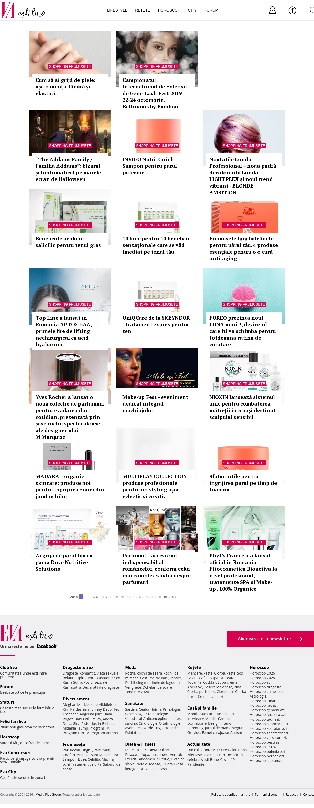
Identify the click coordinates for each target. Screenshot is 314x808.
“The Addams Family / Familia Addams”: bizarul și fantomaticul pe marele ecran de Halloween (68, 169)
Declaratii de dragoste (100, 687)
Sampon (70, 759)
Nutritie (162, 759)
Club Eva (8, 667)
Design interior (220, 723)
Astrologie (258, 696)
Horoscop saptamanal (268, 760)
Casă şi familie (202, 708)
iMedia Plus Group (48, 794)
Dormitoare (197, 723)
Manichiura (108, 754)
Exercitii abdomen (140, 759)
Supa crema (227, 682)
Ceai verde (144, 727)
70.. (147, 597)
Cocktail (209, 682)
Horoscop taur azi (264, 719)
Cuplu (79, 677)
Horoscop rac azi (263, 705)
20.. (117, 597)
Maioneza (224, 686)
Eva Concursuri (15, 752)
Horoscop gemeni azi (267, 710)
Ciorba (219, 673)
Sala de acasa (156, 768)
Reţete (194, 667)
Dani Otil (81, 718)
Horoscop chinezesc (266, 691)
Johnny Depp (101, 709)
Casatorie (105, 677)
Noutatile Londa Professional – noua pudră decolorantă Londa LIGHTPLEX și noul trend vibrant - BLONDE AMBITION (242, 176)
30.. (123, 597)
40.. (129, 597)
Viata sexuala (108, 673)
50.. (135, 597)
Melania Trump (75, 728)
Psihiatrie (133, 732)
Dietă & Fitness (140, 744)
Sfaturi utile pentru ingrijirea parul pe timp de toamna (243, 483)
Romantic (87, 673)
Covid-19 (227, 759)
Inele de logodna (166, 682)
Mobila (211, 718)
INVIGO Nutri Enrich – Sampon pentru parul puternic (150, 166)
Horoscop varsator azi (268, 737)
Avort (129, 727)
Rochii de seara (149, 673)
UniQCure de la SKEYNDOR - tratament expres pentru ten (156, 324)
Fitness (141, 749)
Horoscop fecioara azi (268, 714)
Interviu (211, 749)
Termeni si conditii (268, 794)
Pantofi (175, 678)
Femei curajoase (215, 732)
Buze (82, 759)
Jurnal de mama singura (225, 727)
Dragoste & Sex (78, 667)
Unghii (86, 750)
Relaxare (132, 754)
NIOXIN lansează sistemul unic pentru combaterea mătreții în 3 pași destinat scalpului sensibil (242, 407)
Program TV (99, 728)
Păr (66, 750)
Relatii (68, 677)
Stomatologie (157, 713)
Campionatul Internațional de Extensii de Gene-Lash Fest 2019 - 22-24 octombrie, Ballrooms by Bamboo (154, 93)
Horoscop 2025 (262, 677)
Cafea (203, 677)
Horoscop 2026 (262, 673)
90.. (160, 597)
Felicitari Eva (13, 721)
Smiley (95, 718)
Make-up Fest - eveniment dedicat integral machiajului (155, 404)
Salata (192, 677)
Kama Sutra (72, 682)
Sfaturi (7, 702)
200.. (174, 597)
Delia (67, 723)
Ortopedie (170, 727)
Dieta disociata (148, 763)
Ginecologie (134, 713)
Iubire (90, 677)
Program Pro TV (76, 732)
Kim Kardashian (76, 709)
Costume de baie (154, 678)
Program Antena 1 (106, 732)
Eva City (8, 772)
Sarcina (131, 709)
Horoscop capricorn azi (269, 723)
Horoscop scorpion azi (268, 728)
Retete (142, 10)
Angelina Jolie (91, 714)
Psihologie (171, 709)
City (192, 10)
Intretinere (160, 754)
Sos (240, 673)
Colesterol (133, 718)
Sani (94, 754)
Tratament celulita (86, 764)
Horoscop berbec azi (267, 756)
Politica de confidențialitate (230, 794)
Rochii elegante (137, 682)
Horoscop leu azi (263, 746)
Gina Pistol (81, 723)
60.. (141, 597)
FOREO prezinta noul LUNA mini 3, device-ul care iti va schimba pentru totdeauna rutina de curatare (242, 331)
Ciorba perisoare (201, 691)
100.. (167, 597)
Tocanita (194, 682)
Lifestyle (117, 10)
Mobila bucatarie (201, 713)
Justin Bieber (102, 723)
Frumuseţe (74, 744)
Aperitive (194, 686)
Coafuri (69, 754)
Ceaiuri (145, 709)
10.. (110, 597)
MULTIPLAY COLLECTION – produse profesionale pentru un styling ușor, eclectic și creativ (156, 486)
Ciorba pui (225, 691)
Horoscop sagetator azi (269, 733)
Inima (156, 709)
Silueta (167, 763)
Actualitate (198, 744)
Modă (131, 667)
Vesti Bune (210, 759)
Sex (117, 677)
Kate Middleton (103, 704)
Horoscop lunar (262, 700)
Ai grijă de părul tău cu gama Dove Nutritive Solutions (64, 562)
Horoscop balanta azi (267, 751)
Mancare (194, 673)
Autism (236, 732)
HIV (157, 727)
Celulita (94, 759)
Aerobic (176, 754)
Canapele (226, 718)
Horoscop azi (260, 682)
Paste (208, 673)
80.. (153, 597)
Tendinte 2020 (137, 691)
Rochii (75, 750)
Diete (129, 749)
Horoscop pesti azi (265, 742)
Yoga (145, 754)
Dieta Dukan (159, 749)
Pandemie (195, 764)
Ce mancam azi (210, 696)
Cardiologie (148, 723)
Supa (214, 677)
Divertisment (76, 699)
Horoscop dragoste (266, 686)
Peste (231, 673)
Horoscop (169, 10)
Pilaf (237, 686)
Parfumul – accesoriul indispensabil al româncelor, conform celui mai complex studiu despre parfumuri (156, 569)
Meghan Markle (76, 704)
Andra (108, 718)
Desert (209, 686)
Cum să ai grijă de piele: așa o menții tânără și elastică (65, 86)
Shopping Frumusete (70, 66)
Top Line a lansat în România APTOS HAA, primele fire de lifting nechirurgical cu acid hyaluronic (64, 331)
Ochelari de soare (157, 687)
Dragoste (70, 673)
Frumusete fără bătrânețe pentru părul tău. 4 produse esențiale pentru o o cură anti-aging (243, 248)
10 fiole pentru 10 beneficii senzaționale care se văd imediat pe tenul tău (155, 245)
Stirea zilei (227, 749)
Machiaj (82, 754)
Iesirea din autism (210, 754)
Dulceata (227, 677)
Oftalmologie (169, 723)
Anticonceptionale (158, 718)
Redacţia (292, 794)
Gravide (193, 732)
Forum (211, 10)
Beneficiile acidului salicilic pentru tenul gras (68, 242)
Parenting (195, 727)
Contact (308, 794)
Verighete (133, 687)
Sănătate (134, 703)
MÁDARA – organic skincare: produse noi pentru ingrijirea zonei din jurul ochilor (70, 486)
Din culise (195, 749)
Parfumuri (102, 750)
